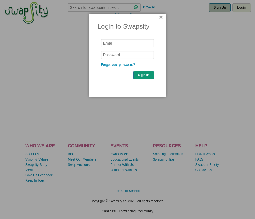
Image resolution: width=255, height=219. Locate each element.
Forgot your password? (118, 65)
